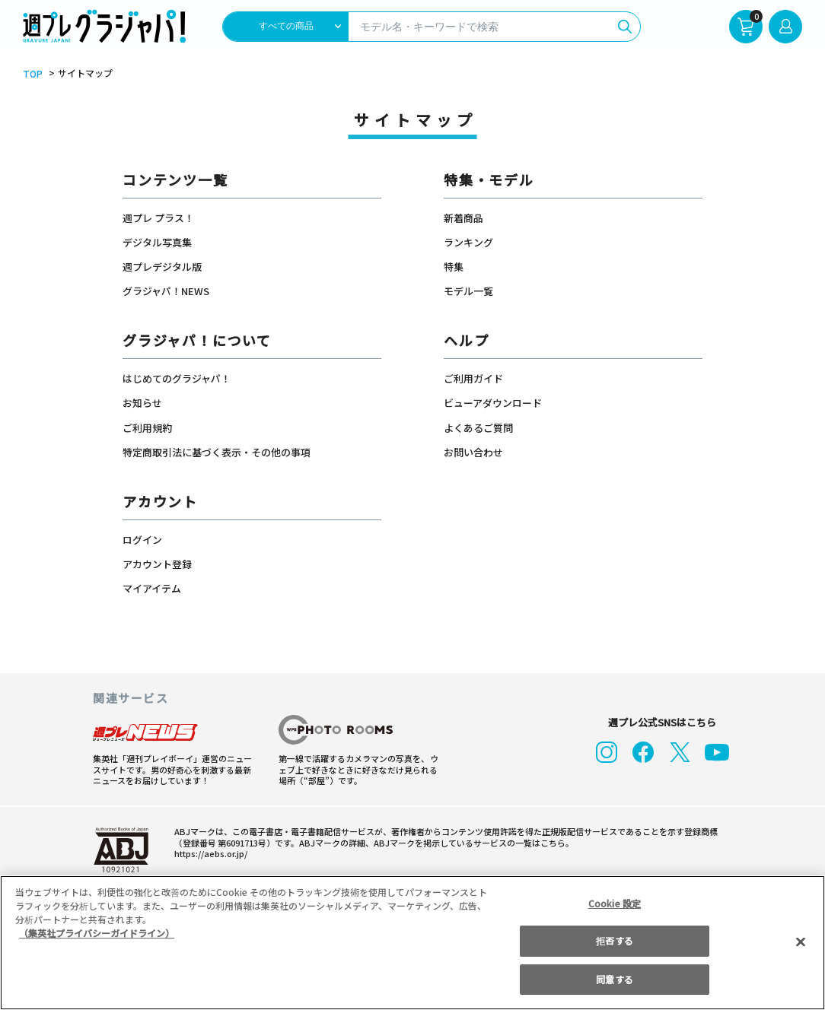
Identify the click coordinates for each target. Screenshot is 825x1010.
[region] (412, 942)
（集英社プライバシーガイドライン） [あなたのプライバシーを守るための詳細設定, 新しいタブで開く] (96, 932)
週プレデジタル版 (162, 266)
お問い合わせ (473, 452)
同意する (614, 979)
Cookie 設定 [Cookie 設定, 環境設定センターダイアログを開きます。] (615, 903)
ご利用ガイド (473, 378)
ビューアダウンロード (493, 402)
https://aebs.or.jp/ (208, 852)
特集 (453, 266)
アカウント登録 (157, 564)
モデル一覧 (468, 291)
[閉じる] (800, 941)
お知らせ (142, 402)
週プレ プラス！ (158, 218)
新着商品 (463, 218)
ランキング (468, 242)
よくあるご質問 (478, 428)
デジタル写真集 (157, 242)
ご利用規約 (147, 428)
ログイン (142, 539)
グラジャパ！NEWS (166, 291)
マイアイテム (152, 588)
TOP (31, 73)
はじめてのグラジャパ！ (177, 378)
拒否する (614, 940)
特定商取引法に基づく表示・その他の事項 (217, 452)
